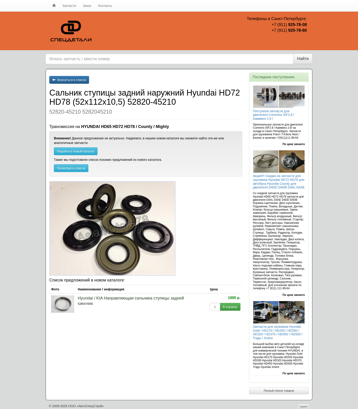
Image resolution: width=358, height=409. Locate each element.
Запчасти (69, 6)
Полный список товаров (279, 390)
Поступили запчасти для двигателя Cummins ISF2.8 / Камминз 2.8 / (273, 115)
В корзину (230, 307)
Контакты (105, 6)
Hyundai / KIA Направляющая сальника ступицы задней (131, 298)
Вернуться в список (69, 80)
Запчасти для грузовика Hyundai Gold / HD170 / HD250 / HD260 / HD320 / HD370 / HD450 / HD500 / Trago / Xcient (278, 332)
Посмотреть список (71, 168)
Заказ (87, 6)
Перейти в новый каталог (76, 151)
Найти (303, 58)
